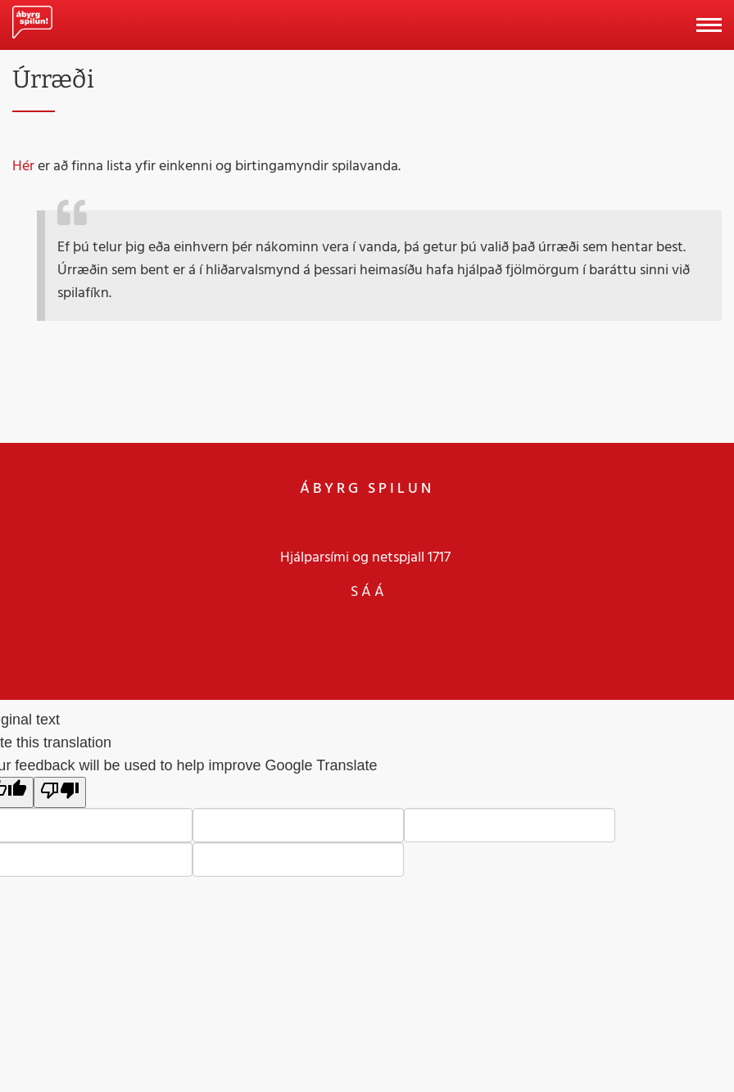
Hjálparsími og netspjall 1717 (365, 557)
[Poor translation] (60, 792)
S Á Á (367, 591)
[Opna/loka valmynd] (709, 25)
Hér (23, 166)
